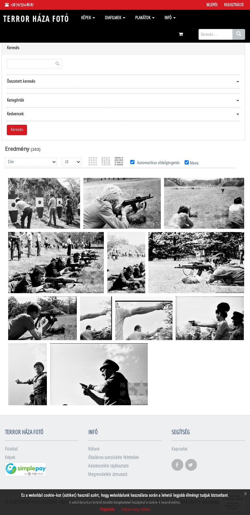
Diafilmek (115, 18)
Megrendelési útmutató (107, 474)
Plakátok (145, 18)
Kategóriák (15, 100)
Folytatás (107, 509)
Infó (170, 18)
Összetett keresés (21, 81)
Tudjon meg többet (135, 509)
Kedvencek (15, 114)
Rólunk (94, 449)
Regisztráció (233, 5)
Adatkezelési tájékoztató (108, 466)
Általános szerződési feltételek (113, 457)
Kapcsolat (180, 449)
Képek (88, 18)
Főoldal (11, 449)
